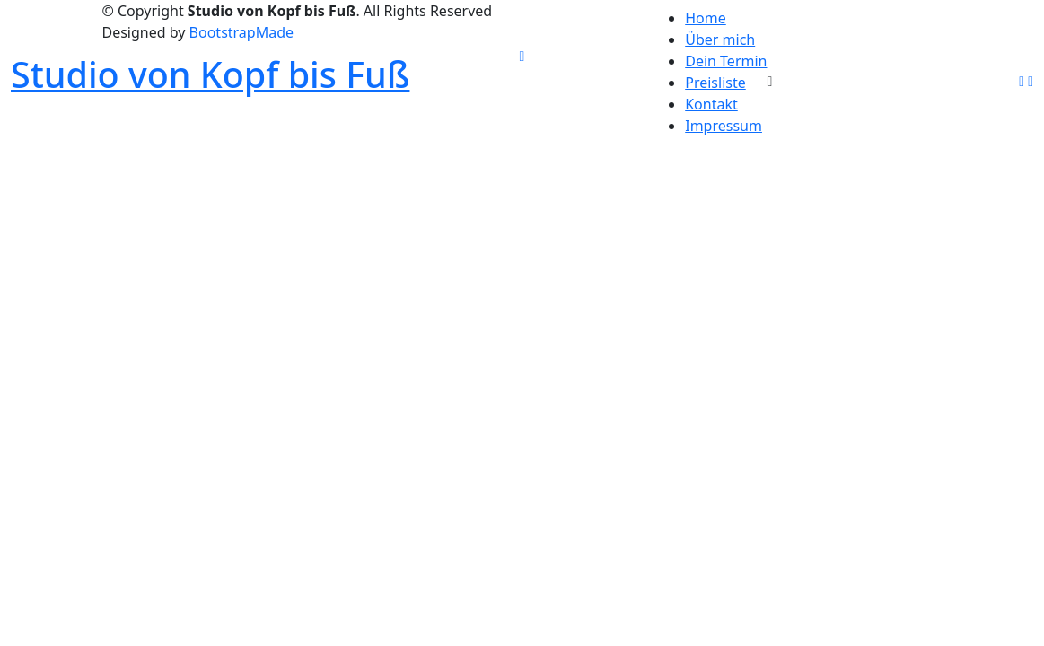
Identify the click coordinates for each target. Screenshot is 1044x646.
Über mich (720, 39)
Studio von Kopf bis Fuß (210, 74)
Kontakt (711, 104)
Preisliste (715, 82)
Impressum (723, 125)
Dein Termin (726, 61)
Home (705, 18)
